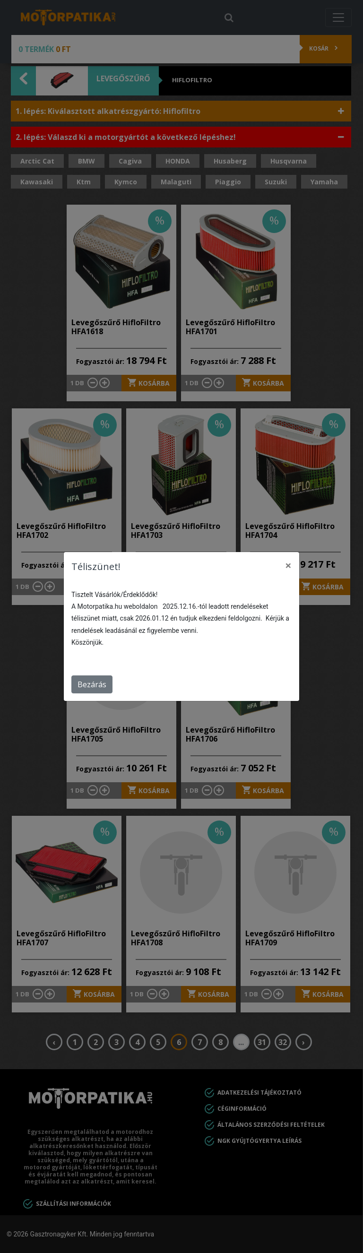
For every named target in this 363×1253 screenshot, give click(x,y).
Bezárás (92, 684)
